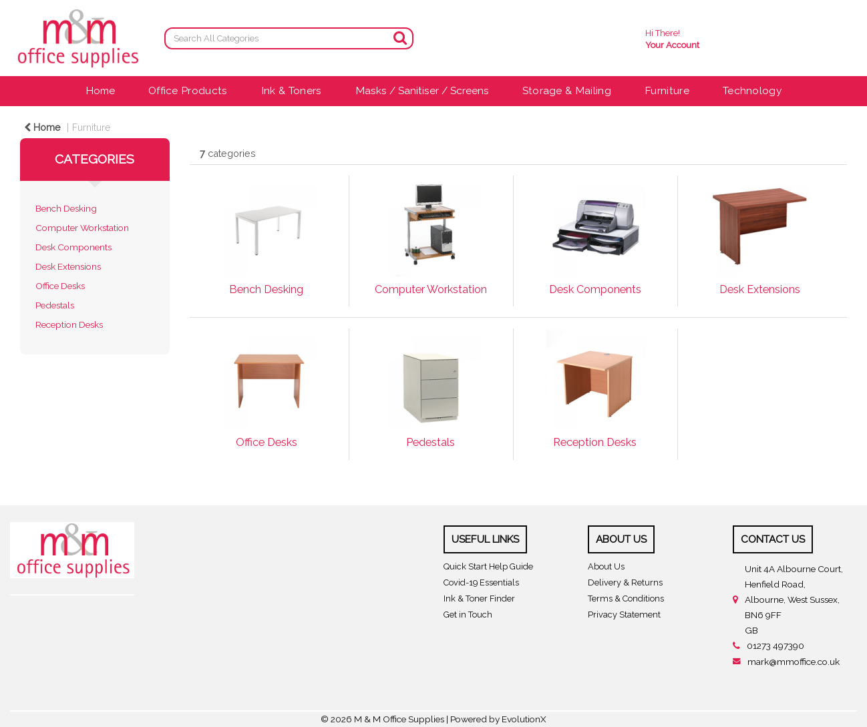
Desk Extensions (68, 266)
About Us (606, 566)
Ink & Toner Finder (479, 598)
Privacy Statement (624, 615)
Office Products (188, 90)
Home (100, 90)
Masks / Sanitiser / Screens (422, 90)
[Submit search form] (400, 38)
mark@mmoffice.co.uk (793, 661)
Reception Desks (69, 324)
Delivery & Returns (625, 582)
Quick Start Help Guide (488, 566)
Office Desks (60, 285)
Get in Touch (468, 615)
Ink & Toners (291, 90)
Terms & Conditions (626, 598)
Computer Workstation (82, 227)
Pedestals (54, 305)
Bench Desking (66, 208)
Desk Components (73, 247)
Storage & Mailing (566, 90)
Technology (752, 90)
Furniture (667, 90)
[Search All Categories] (288, 38)
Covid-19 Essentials (481, 582)
